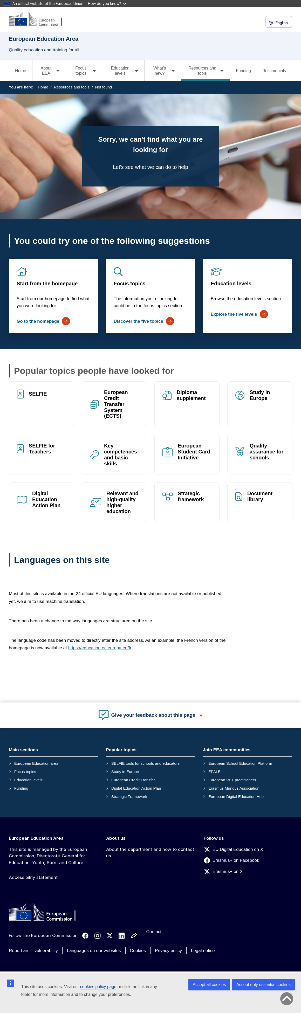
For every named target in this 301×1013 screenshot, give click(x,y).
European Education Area (36, 838)
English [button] (279, 22)
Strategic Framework (129, 796)
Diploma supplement (191, 395)
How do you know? (107, 3)
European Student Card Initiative (194, 452)
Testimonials (274, 70)
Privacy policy (168, 950)
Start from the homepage (47, 283)
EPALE (214, 771)
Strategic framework (191, 496)
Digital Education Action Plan (46, 499)
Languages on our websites (94, 950)
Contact (154, 931)
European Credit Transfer (133, 780)
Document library (259, 496)
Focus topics (130, 283)
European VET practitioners (232, 780)
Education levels (231, 283)
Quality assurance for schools (266, 452)
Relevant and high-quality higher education (122, 502)
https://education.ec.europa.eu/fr (99, 647)
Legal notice (203, 950)
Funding (243, 70)
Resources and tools (72, 87)
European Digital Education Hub (236, 796)
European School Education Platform (240, 763)
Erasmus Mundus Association (233, 788)
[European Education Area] (39, 19)
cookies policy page (98, 986)
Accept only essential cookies (263, 984)
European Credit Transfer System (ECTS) (116, 404)
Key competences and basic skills (120, 455)
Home (20, 70)
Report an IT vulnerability (33, 950)
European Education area (36, 763)
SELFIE (38, 394)
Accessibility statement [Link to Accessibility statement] (33, 877)
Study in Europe (260, 395)
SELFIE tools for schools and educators (145, 763)
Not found (103, 87)
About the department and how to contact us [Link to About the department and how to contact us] (150, 853)
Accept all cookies (209, 984)
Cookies (138, 950)
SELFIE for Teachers (42, 449)
